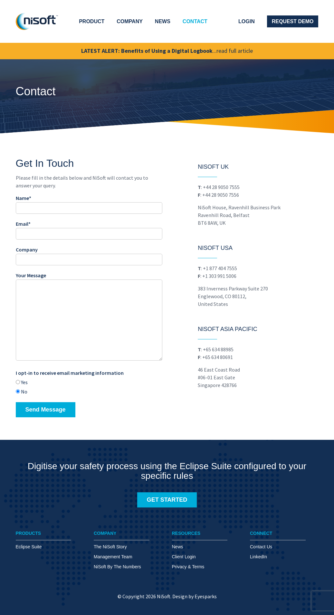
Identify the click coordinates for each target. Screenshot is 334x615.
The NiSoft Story (110, 546)
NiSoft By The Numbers (117, 566)
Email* (89, 229)
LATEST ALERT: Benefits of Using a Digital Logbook (167, 51)
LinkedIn (258, 556)
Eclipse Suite (29, 546)
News (162, 21)
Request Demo (293, 21)
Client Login (184, 556)
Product (91, 21)
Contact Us (261, 546)
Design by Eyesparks (194, 596)
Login (246, 21)
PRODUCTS (28, 533)
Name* (89, 203)
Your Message (89, 317)
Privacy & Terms (188, 566)
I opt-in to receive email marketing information (70, 373)
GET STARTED (167, 500)
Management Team (113, 556)
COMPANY (105, 533)
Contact (195, 21)
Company (130, 21)
